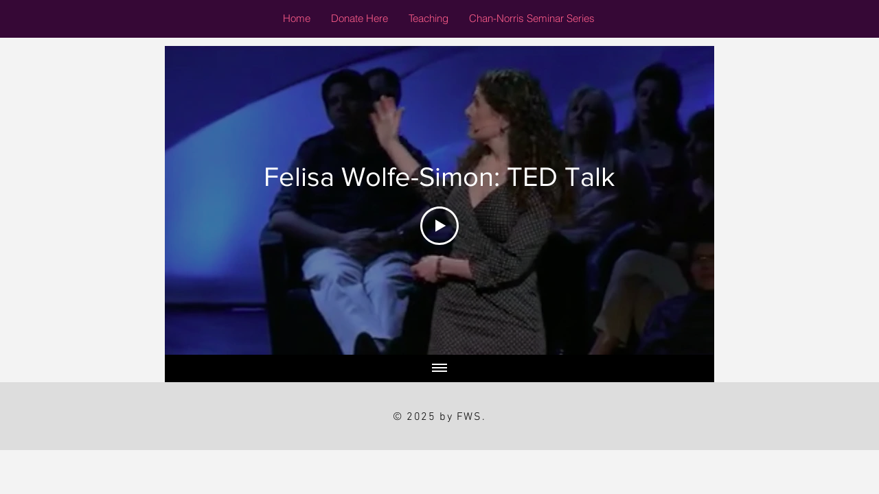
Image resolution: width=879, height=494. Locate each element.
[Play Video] (439, 226)
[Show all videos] (439, 368)
